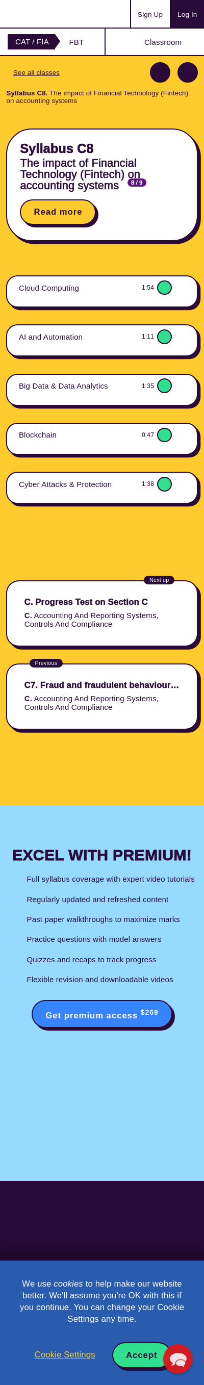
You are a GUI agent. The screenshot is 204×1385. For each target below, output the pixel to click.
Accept (142, 1355)
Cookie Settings (65, 1355)
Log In (187, 14)
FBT (76, 42)
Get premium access (101, 1014)
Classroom (163, 42)
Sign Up (150, 14)
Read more (58, 212)
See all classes (36, 72)
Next (187, 72)
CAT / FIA (32, 41)
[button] (178, 1359)
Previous (160, 72)
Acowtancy (48, 14)
